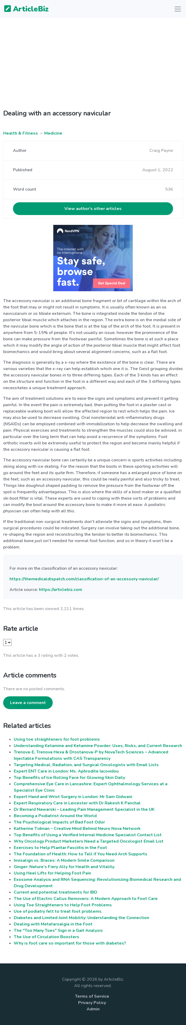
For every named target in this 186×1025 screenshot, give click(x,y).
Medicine (53, 133)
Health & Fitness (20, 133)
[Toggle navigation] (178, 9)
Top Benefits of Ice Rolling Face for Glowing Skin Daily (69, 777)
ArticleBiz (23, 9)
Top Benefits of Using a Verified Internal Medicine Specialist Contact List (88, 835)
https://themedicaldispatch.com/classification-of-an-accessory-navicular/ (84, 579)
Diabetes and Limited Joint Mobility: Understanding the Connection (81, 918)
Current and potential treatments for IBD (55, 892)
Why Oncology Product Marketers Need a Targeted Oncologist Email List (88, 841)
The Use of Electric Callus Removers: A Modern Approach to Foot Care (86, 899)
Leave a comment (28, 703)
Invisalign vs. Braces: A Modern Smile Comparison (64, 860)
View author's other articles (93, 209)
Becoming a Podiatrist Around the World (55, 816)
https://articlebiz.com (60, 590)
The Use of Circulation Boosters (46, 937)
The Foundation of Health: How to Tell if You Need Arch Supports (80, 854)
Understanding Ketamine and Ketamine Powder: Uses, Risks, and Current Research (98, 746)
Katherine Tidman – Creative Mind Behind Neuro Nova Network (77, 828)
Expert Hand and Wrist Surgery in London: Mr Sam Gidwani (73, 797)
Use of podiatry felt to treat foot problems (57, 911)
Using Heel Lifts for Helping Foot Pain (52, 873)
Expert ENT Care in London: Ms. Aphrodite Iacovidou (66, 771)
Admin (93, 1009)
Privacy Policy (92, 1003)
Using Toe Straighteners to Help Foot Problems (63, 905)
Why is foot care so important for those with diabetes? (70, 943)
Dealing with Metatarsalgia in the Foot (53, 924)
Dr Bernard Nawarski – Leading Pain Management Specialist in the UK (84, 809)
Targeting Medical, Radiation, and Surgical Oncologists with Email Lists (86, 765)
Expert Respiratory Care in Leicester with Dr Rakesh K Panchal (77, 803)
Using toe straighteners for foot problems (57, 739)
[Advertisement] (93, 68)
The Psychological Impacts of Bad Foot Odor (59, 822)
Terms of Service (92, 996)
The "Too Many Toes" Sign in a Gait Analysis (58, 930)
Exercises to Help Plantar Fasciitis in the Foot (60, 848)
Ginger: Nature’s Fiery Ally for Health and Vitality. (64, 867)
